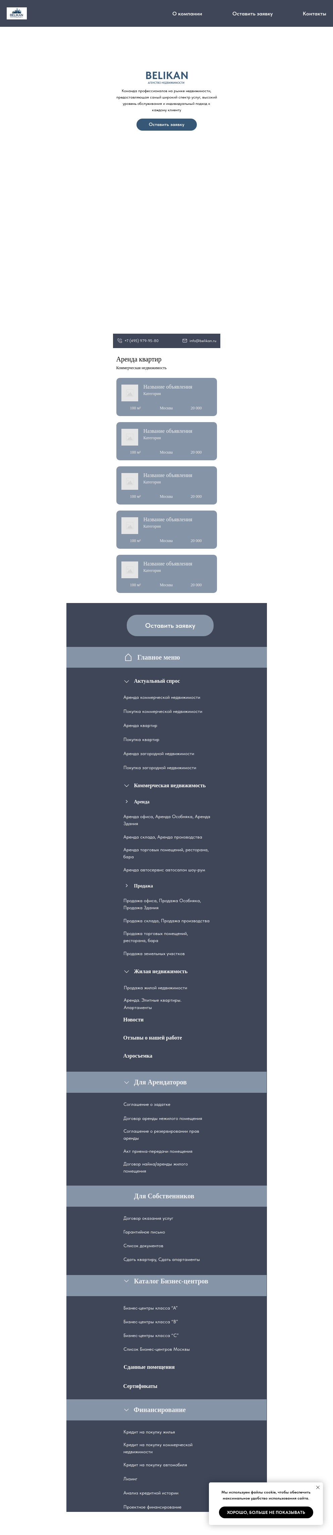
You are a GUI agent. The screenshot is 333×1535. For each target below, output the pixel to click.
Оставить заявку (252, 13)
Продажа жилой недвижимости (155, 987)
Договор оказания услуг (148, 1218)
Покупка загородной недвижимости (159, 767)
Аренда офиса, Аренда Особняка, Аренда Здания (166, 820)
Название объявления (168, 387)
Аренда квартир (140, 725)
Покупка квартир (141, 739)
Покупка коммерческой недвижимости (162, 711)
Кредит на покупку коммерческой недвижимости (157, 1448)
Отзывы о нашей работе (152, 1038)
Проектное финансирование (152, 1507)
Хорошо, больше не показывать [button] (266, 1512)
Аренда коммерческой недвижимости (161, 697)
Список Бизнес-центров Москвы (156, 1349)
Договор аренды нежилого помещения (162, 1118)
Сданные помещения (149, 1367)
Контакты (314, 13)
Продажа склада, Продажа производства (166, 920)
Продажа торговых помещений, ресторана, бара (155, 937)
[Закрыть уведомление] (318, 1487)
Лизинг (130, 1478)
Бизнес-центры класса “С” (151, 1335)
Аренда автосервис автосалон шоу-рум (164, 869)
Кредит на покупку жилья (149, 1431)
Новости (133, 1019)
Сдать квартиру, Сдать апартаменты (161, 1259)
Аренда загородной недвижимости (158, 753)
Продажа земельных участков (154, 953)
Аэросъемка (138, 1056)
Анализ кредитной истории (150, 1492)
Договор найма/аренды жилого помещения (155, 1167)
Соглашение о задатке (146, 1104)
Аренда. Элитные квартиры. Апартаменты (152, 1003)
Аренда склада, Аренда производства (162, 837)
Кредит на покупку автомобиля (155, 1464)
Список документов (143, 1245)
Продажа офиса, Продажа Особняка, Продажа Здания (162, 904)
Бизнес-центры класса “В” (150, 1321)
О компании (187, 13)
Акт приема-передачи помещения (157, 1151)
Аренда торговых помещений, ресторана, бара (166, 853)
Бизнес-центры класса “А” (150, 1308)
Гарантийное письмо (144, 1231)
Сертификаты (140, 1386)
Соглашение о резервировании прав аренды (161, 1134)
